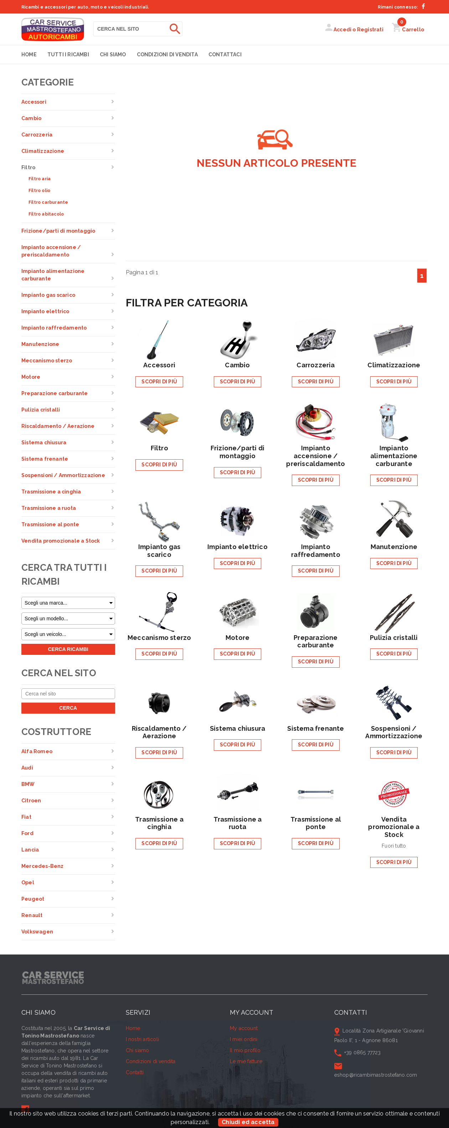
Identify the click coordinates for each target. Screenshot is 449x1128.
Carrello (408, 29)
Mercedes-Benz (42, 866)
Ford (27, 833)
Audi (27, 768)
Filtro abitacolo (46, 214)
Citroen (31, 800)
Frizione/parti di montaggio (58, 231)
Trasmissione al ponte (50, 524)
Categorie (47, 82)
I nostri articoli (142, 1039)
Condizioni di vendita (167, 54)
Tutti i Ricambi (68, 54)
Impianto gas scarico (48, 295)
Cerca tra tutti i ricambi (64, 574)
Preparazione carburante (54, 393)
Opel (27, 882)
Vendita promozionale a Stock (60, 541)
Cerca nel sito (58, 673)
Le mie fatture (246, 1061)
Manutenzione (40, 344)
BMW (28, 784)
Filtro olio (39, 190)
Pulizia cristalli (40, 410)
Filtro (28, 167)
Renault (31, 915)
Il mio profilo (245, 1050)
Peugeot (32, 899)
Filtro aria (40, 178)
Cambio (31, 118)
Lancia (30, 850)
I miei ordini (244, 1039)
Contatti (135, 1072)
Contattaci (225, 54)
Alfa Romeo (36, 751)
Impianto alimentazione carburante (52, 274)
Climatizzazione (42, 151)
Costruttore (56, 731)
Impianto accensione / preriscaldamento (51, 251)
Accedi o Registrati (354, 29)
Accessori (33, 102)
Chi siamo (113, 54)
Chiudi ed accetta (248, 1122)
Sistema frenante (44, 459)
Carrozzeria (36, 135)
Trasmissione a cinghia (51, 492)
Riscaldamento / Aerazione (57, 426)
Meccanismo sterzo (46, 360)
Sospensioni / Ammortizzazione (63, 475)
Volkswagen (37, 932)
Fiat (26, 817)
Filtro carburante (48, 202)
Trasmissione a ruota (48, 508)
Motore (30, 377)
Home (29, 54)
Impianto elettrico (45, 311)
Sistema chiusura (43, 442)
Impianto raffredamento (54, 328)
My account (244, 1028)
